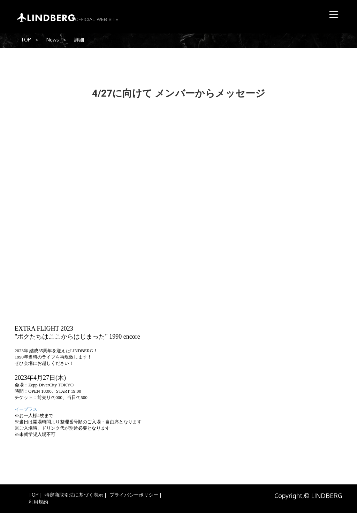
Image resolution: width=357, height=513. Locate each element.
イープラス (26, 409)
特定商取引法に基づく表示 (74, 495)
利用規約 (38, 502)
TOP (26, 40)
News (52, 40)
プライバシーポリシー (133, 495)
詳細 (79, 40)
